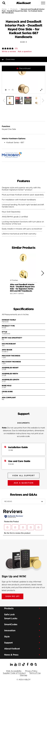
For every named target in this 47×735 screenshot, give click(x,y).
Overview (10, 59)
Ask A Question (23, 483)
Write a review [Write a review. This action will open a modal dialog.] (9, 51)
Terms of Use (35, 673)
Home (4, 9)
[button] (23, 80)
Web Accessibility (13, 671)
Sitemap (23, 675)
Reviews (8, 501)
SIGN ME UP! (12, 596)
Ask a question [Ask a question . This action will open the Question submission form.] (25, 51)
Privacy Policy (31, 671)
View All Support (23, 475)
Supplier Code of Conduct (14, 673)
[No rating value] (8, 48)
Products (13, 9)
